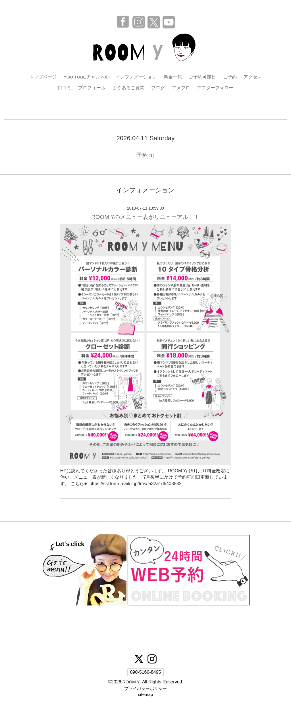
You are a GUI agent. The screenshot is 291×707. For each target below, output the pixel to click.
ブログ (158, 88)
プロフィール (91, 88)
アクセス (253, 77)
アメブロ (181, 88)
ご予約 (230, 77)
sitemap (145, 695)
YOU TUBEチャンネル (86, 77)
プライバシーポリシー (145, 689)
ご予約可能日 (202, 77)
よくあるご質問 (128, 88)
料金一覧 (173, 77)
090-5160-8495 (145, 672)
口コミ (64, 88)
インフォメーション (136, 77)
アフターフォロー (215, 88)
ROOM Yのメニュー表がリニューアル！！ (146, 217)
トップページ (42, 77)
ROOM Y (131, 682)
